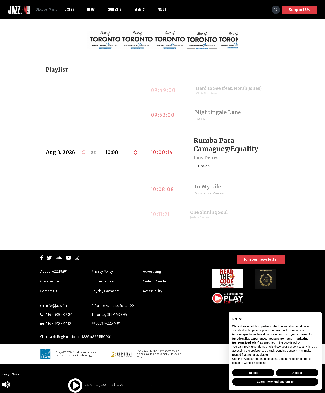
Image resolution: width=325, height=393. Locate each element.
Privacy (5, 374)
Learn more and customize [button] (275, 381)
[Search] (276, 10)
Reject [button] (253, 372)
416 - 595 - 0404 (58, 314)
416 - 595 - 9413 (58, 323)
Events (140, 9)
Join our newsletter (261, 259)
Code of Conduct (156, 281)
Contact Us (48, 291)
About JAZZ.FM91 (54, 271)
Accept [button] (297, 372)
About (162, 9)
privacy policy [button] (261, 330)
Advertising (152, 271)
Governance (49, 281)
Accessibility (152, 291)
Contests (115, 9)
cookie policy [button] (292, 342)
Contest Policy (102, 281)
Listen (70, 9)
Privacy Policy (102, 271)
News (91, 9)
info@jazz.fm (56, 306)
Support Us (299, 9)
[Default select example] (120, 152)
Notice (16, 374)
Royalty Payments (105, 291)
